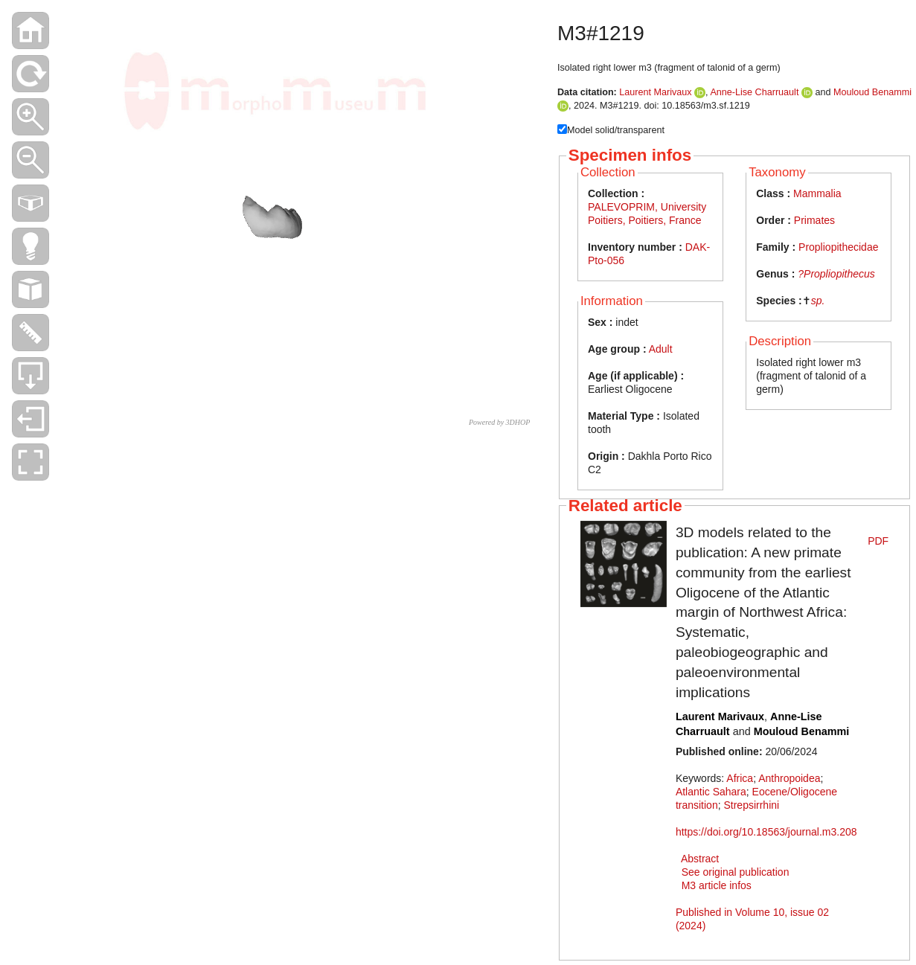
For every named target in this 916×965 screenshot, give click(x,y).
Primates (814, 220)
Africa (739, 778)
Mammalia (817, 193)
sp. (818, 301)
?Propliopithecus (836, 274)
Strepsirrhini (751, 805)
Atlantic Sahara (711, 792)
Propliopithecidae (838, 247)
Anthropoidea (789, 778)
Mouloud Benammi (872, 92)
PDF (878, 541)
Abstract (700, 859)
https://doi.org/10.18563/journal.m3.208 (766, 832)
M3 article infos (717, 885)
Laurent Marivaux (655, 92)
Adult (661, 349)
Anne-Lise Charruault (754, 92)
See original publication (736, 872)
